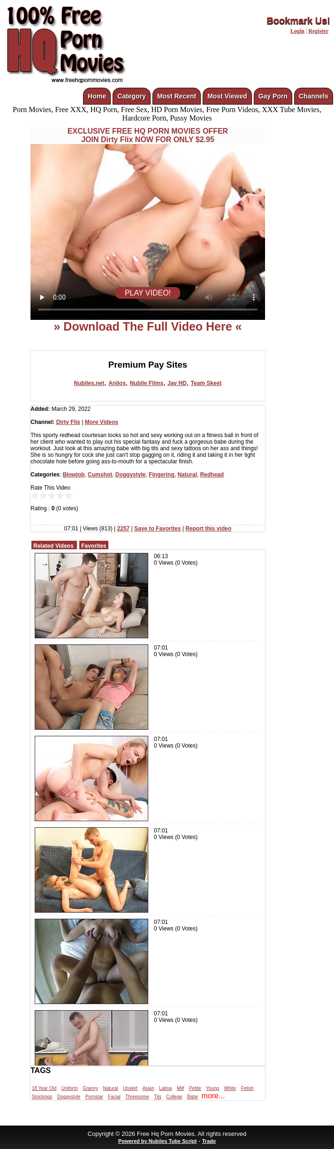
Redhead (212, 474)
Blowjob (74, 474)
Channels (313, 96)
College (174, 1096)
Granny (90, 1088)
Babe (192, 1096)
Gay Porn (273, 96)
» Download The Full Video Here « (147, 326)
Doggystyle (130, 474)
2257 (123, 528)
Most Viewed (227, 96)
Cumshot (100, 474)
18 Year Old (44, 1088)
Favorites (93, 546)
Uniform (69, 1088)
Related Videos (53, 546)
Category (131, 96)
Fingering (162, 474)
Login (297, 31)
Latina (165, 1088)
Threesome (137, 1096)
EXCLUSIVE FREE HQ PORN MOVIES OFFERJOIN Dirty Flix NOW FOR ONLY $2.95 (148, 135)
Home (97, 96)
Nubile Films (146, 383)
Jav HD (177, 383)
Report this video (208, 528)
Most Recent (176, 96)
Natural (187, 474)
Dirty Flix (68, 422)
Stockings (42, 1096)
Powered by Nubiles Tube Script (157, 1141)
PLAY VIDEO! (148, 293)
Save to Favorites (157, 528)
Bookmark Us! (298, 20)
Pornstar (94, 1096)
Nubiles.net (89, 383)
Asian (148, 1088)
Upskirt (130, 1088)
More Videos (101, 422)
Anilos (117, 383)
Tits (157, 1096)
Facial (114, 1096)
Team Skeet (206, 383)
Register (318, 31)
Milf (180, 1088)
